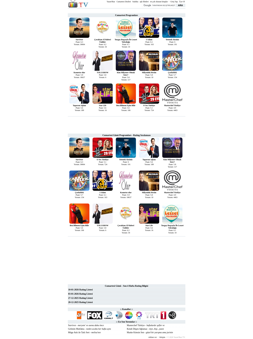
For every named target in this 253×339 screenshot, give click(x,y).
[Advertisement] (126, 10)
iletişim (162, 337)
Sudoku (135, 1)
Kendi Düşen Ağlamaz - (145, 329)
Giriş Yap (174, 1)
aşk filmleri (144, 1)
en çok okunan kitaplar (159, 1)
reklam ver (152, 337)
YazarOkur (111, 1)
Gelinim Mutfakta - (89, 329)
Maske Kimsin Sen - (150, 332)
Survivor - (86, 325)
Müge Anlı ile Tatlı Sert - (84, 332)
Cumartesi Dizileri (124, 1)
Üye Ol (182, 1)
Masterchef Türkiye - (146, 325)
